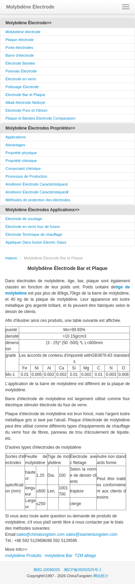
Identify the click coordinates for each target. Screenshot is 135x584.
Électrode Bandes (20, 63)
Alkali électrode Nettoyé (25, 102)
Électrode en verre (20, 79)
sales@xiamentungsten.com (92, 534)
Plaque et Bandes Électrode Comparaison (40, 118)
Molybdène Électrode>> (28, 23)
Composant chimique (23, 168)
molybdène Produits (23, 555)
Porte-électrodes (19, 47)
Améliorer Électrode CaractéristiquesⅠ (36, 184)
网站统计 (100, 576)
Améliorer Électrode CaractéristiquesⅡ (36, 192)
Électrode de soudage (23, 219)
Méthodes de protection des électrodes (37, 200)
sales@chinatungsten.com (40, 534)
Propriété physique (21, 153)
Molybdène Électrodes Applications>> (42, 209)
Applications (15, 137)
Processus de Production (26, 176)
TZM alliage (85, 555)
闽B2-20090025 (46, 570)
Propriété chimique (21, 161)
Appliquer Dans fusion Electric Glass (35, 242)
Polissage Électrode (22, 87)
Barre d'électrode (19, 55)
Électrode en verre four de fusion (32, 227)
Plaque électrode (19, 40)
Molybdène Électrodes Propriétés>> (40, 128)
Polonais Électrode (21, 71)
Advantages (15, 145)
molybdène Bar (58, 555)
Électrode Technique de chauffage (33, 234)
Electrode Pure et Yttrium (26, 110)
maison (11, 258)
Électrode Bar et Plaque (25, 95)
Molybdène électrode (22, 32)
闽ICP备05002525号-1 (83, 570)
